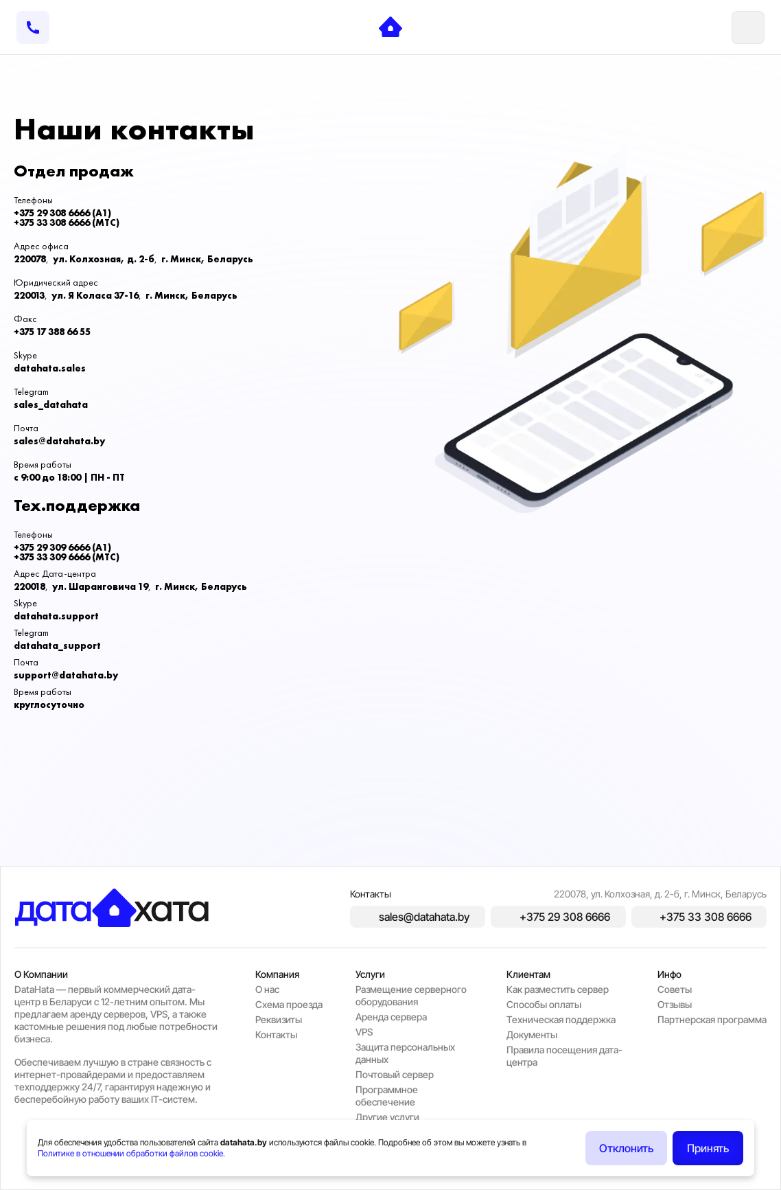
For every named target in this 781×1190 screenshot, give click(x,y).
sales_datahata (51, 404)
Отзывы (674, 1004)
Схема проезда (289, 1004)
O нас (267, 989)
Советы (674, 989)
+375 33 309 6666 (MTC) (66, 557)
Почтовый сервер (394, 1074)
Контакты (276, 1034)
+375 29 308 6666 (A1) (62, 213)
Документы (531, 1034)
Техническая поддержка (561, 1019)
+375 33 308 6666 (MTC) (66, 222)
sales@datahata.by (59, 441)
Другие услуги (387, 1117)
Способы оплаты (543, 1004)
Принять (708, 1148)
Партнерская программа (712, 1019)
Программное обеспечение (386, 1096)
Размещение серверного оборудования (411, 995)
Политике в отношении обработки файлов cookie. (131, 1153)
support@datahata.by (66, 675)
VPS (364, 1032)
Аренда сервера (391, 1016)
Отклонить (626, 1148)
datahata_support (57, 645)
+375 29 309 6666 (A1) (62, 547)
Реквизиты (278, 1019)
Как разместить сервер (557, 989)
